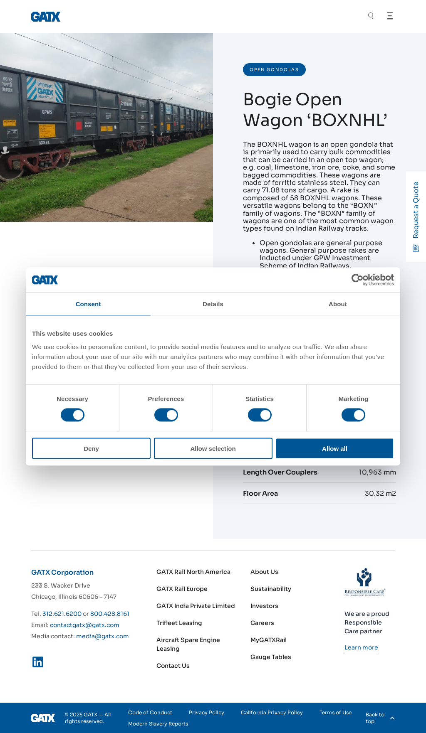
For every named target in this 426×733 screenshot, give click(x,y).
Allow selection (212, 448)
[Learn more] (361, 647)
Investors (264, 606)
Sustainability (270, 589)
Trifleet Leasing (179, 623)
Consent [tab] (88, 303)
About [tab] (338, 303)
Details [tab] (213, 303)
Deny (91, 448)
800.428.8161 (109, 613)
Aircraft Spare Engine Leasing (188, 644)
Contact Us (173, 665)
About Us (264, 572)
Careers (262, 623)
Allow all (334, 448)
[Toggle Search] (371, 17)
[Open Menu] (390, 16)
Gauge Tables (270, 657)
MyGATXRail (268, 640)
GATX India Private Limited (195, 606)
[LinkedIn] (38, 663)
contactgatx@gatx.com (84, 625)
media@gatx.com (102, 636)
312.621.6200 (62, 613)
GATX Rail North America (193, 572)
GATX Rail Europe (182, 589)
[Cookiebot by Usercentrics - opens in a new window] (357, 280)
